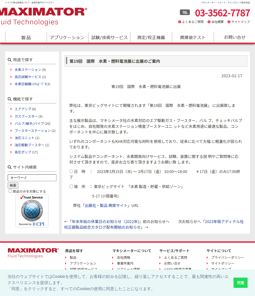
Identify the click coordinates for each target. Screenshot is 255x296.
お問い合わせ (234, 37)
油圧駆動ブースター (29, 144)
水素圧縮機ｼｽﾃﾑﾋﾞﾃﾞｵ (30, 83)
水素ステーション (28, 69)
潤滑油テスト (192, 37)
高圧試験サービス (28, 76)
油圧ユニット (24, 137)
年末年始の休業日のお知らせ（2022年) (105, 221)
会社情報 (123, 257)
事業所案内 (125, 263)
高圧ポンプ (23, 152)
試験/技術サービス (109, 37)
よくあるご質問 (193, 21)
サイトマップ (240, 21)
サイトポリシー (223, 263)
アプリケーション (67, 37)
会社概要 (217, 21)
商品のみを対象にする (29, 191)
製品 (26, 37)
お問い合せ (172, 263)
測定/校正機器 (151, 37)
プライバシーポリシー (228, 257)
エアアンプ (23, 108)
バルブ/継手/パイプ (29, 123)
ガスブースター (26, 116)
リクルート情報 (128, 269)
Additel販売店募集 (178, 269)
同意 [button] (240, 283)
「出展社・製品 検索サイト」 (106, 205)
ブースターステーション (33, 130)
